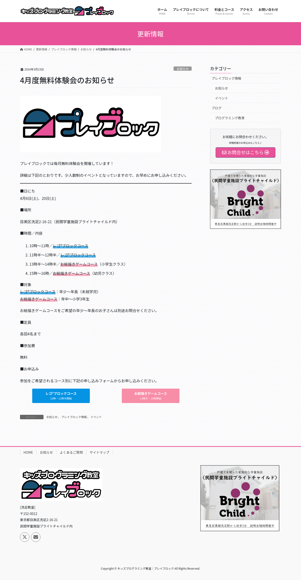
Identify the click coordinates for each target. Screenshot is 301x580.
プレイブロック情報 (74, 417)
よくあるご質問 (71, 452)
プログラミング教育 (230, 117)
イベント (96, 417)
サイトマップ (99, 452)
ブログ (217, 108)
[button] (61, 396)
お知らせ (183, 68)
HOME (28, 452)
